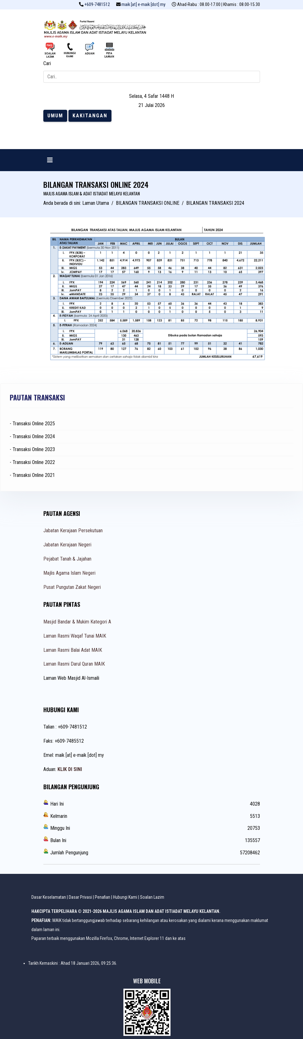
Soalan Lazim (152, 897)
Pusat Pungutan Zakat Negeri (72, 587)
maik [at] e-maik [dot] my (143, 4)
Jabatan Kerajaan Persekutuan (73, 530)
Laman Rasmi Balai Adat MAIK (72, 650)
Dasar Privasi (80, 897)
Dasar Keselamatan (48, 897)
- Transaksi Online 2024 (32, 436)
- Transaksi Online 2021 (32, 475)
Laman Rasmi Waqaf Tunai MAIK (74, 636)
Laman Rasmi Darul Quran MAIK (74, 664)
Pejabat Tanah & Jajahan (67, 559)
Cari (47, 63)
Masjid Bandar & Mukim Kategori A (77, 622)
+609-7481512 (97, 4)
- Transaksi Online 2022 (32, 462)
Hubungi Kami (125, 897)
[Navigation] (50, 160)
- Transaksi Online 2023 (32, 449)
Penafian (102, 897)
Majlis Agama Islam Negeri (69, 573)
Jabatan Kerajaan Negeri (67, 545)
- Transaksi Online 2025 (32, 424)
